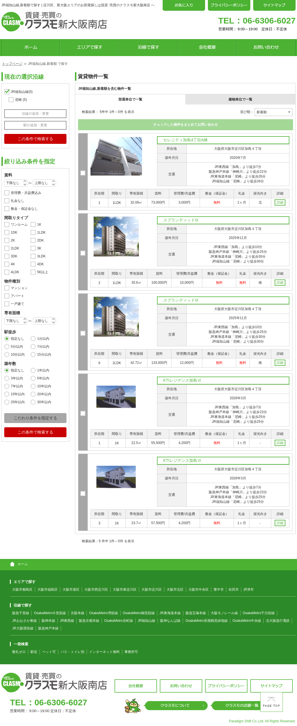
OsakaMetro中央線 (247, 621)
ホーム (19, 564)
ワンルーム (19, 225)
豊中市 (219, 590)
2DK (40, 240)
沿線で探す (21, 605)
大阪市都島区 (22, 590)
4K (13, 264)
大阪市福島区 (47, 590)
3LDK (41, 256)
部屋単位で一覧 (130, 99)
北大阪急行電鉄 (278, 621)
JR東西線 (67, 621)
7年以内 (17, 386)
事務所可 (131, 652)
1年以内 (43, 370)
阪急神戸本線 (48, 628)
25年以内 (18, 402)
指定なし (17, 339)
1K (39, 225)
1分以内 (43, 339)
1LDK (41, 232)
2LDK (15, 248)
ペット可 (49, 652)
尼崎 (21, 100)
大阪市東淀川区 (125, 590)
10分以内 (18, 354)
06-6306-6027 (269, 20)
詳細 (280, 202)
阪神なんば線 (170, 621)
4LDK (15, 272)
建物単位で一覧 (240, 99)
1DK (14, 232)
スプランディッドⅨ (181, 220)
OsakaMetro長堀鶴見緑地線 (206, 621)
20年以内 (44, 394)
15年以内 (18, 394)
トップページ (12, 64)
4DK (40, 264)
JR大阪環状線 (22, 628)
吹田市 (234, 590)
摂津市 (249, 590)
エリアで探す (23, 582)
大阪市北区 (175, 590)
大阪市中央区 (198, 590)
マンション (19, 288)
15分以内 (44, 354)
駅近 (34, 652)
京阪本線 (77, 613)
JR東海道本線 (170, 613)
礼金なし (17, 201)
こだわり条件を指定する (35, 418)
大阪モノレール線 (224, 613)
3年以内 (17, 378)
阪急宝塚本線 (196, 613)
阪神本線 (48, 621)
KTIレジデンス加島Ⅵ (182, 380)
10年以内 (44, 386)
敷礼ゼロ (19, 652)
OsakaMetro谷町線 (118, 621)
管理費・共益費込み (26, 193)
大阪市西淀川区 (96, 590)
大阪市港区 (71, 590)
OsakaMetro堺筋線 (103, 613)
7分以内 (43, 347)
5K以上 (42, 272)
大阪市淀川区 (151, 590)
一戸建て (17, 304)
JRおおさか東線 (24, 621)
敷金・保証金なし (24, 209)
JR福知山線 (22, 92)
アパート (17, 296)
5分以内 (17, 347)
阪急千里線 (20, 613)
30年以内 (44, 402)
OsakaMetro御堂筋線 (139, 613)
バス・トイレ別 (72, 652)
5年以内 (43, 378)
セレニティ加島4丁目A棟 (185, 140)
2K (13, 240)
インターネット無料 (104, 652)
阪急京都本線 (89, 621)
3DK (14, 256)
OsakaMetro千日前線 (259, 613)
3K (39, 248)
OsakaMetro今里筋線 (50, 613)
